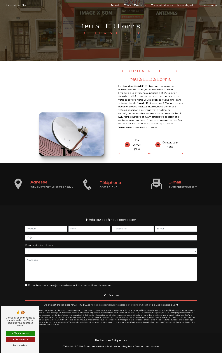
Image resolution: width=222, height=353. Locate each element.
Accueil (115, 5)
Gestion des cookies (147, 346)
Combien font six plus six (39, 242)
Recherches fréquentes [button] (111, 340)
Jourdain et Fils (15, 5)
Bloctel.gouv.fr (170, 319)
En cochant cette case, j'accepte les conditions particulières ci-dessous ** (70, 282)
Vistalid (68, 346)
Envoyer (114, 292)
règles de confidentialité (105, 301)
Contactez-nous (166, 145)
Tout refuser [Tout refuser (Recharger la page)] (20, 339)
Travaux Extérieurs (135, 5)
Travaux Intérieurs (162, 5)
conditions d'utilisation (139, 301)
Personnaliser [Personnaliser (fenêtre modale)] (20, 345)
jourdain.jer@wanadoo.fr (183, 183)
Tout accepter (20, 333)
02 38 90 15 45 (108, 190)
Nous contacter (208, 5)
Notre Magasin (185, 5)
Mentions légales (121, 346)
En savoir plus (133, 145)
